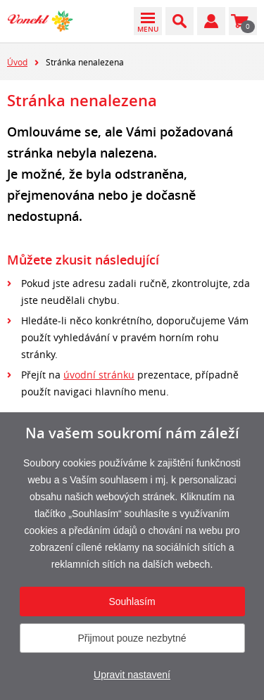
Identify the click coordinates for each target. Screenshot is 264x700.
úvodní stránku (98, 374)
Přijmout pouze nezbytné (131, 638)
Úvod (17, 62)
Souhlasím (131, 601)
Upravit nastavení (132, 674)
